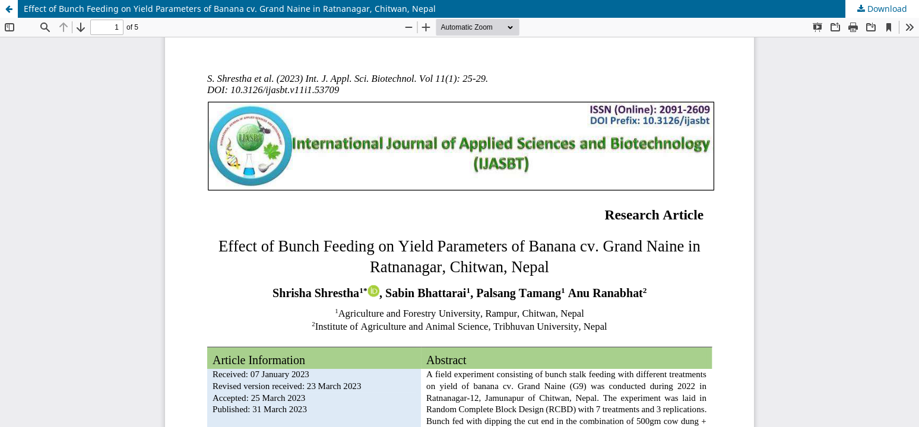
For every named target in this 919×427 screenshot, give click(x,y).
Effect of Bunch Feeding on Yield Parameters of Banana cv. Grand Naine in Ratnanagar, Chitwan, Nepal (230, 8)
